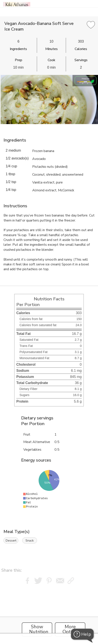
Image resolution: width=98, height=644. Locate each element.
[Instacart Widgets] (49, 613)
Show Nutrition (38, 629)
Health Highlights (85, 80)
